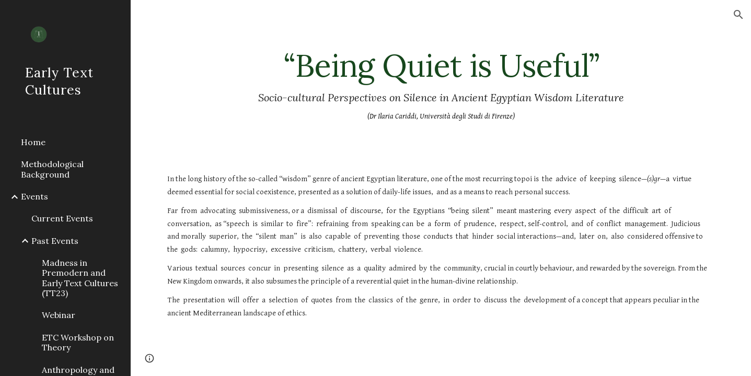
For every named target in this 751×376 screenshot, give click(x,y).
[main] (441, 85)
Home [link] (33, 142)
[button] (738, 14)
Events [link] (34, 196)
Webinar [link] (58, 315)
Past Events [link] (54, 241)
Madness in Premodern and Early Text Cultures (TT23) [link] (80, 277)
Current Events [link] (62, 218)
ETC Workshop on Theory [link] (78, 342)
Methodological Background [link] (52, 169)
